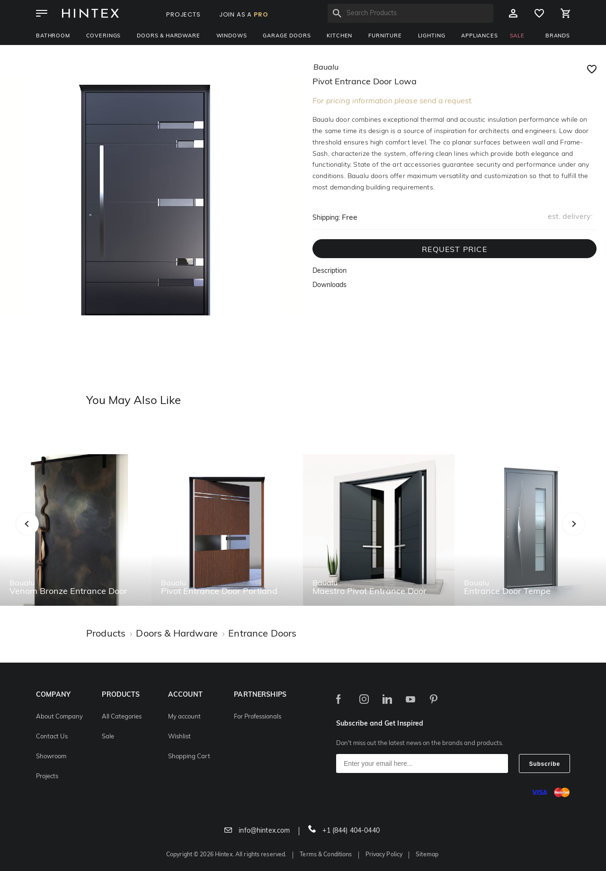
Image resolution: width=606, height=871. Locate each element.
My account (184, 717)
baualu (326, 68)
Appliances (479, 36)
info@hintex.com (257, 831)
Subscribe (544, 764)
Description (329, 271)
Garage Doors (287, 36)
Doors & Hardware (168, 36)
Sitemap (427, 855)
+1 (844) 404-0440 (344, 831)
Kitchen (339, 36)
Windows (231, 36)
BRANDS (557, 36)
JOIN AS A (243, 14)
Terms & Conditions (326, 855)
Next (592, 534)
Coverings (103, 36)
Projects (47, 776)
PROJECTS (183, 14)
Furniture (385, 36)
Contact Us (52, 737)
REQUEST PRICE (454, 250)
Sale (108, 737)
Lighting (432, 36)
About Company (59, 717)
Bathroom (53, 36)
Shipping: (326, 218)
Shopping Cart (189, 757)
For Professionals (257, 717)
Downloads (329, 285)
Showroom (51, 757)
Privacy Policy (384, 855)
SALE (517, 36)
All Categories (122, 717)
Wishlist (179, 737)
